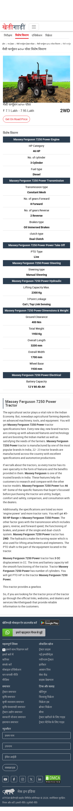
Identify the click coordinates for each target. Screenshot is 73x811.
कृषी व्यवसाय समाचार (13, 702)
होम (3, 43)
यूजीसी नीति (32, 802)
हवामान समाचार (10, 722)
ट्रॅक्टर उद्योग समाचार (12, 712)
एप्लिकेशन (37, 35)
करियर (5, 659)
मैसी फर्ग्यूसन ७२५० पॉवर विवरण (48, 43)
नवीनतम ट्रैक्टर (46, 659)
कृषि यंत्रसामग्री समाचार (13, 707)
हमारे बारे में (7, 654)
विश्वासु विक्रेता (46, 697)
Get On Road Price (16, 119)
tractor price (45, 594)
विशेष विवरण (22, 35)
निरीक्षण (8, 35)
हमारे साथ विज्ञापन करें (15, 649)
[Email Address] (36, 756)
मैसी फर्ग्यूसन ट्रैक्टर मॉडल (25, 43)
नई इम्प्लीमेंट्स (46, 654)
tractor (49, 424)
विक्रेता (48, 35)
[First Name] (36, 735)
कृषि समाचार (8, 697)
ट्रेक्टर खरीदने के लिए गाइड (52, 717)
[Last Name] (36, 746)
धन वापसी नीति (10, 674)
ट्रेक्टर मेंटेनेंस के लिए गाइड (51, 722)
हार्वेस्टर (42, 664)
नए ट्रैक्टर (11, 43)
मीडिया (5, 680)
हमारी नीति (20, 802)
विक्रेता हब (44, 702)
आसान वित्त (45, 669)
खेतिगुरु (43, 692)
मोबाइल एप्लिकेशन (11, 669)
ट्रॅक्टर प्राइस (44, 649)
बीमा (41, 712)
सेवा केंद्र (43, 674)
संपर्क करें (7, 664)
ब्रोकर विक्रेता (45, 707)
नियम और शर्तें (8, 802)
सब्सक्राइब (10, 767)
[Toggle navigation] (34, 26)
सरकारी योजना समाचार (14, 717)
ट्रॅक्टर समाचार (9, 692)
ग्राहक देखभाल (46, 680)
